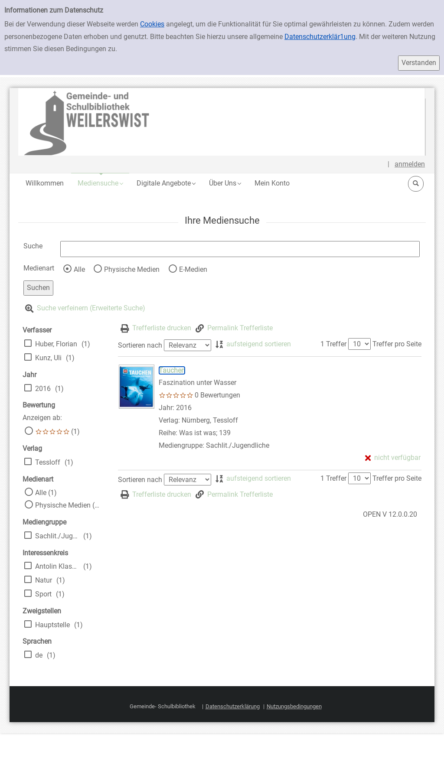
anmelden (410, 164)
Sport (43, 594)
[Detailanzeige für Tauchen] (172, 370)
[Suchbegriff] (240, 249)
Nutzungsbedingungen (294, 706)
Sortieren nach (140, 345)
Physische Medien (132, 269)
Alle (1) (46, 493)
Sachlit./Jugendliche (57, 536)
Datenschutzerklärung (233, 706)
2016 (43, 388)
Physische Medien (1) (68, 505)
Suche (32, 246)
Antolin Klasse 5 (57, 566)
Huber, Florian (56, 344)
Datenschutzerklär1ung (320, 37)
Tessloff (47, 462)
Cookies (152, 24)
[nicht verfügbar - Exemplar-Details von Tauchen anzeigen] (393, 458)
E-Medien (193, 269)
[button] (100, 183)
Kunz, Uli (48, 358)
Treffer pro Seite (396, 344)
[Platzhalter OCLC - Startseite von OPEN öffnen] (222, 122)
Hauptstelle (52, 625)
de (38, 655)
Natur (43, 580)
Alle (79, 269)
